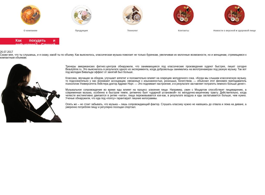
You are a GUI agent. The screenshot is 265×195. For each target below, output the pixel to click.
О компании (30, 30)
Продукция (81, 30)
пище (253, 30)
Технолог (132, 30)
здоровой (243, 30)
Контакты (183, 30)
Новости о (220, 30)
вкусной (230, 30)
